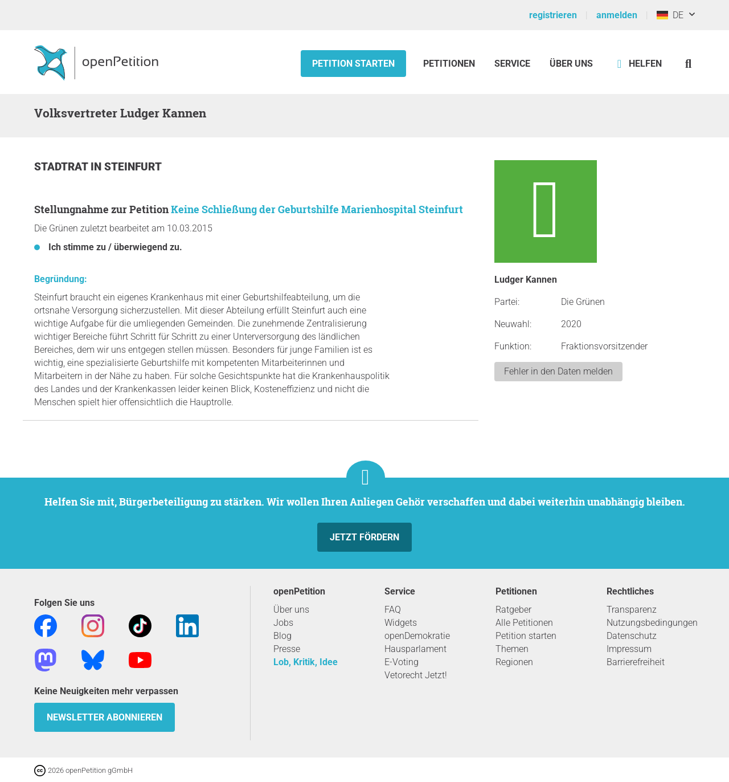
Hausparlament (415, 648)
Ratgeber (513, 609)
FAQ (392, 609)
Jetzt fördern (364, 537)
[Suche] (688, 63)
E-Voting (401, 662)
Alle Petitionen (524, 622)
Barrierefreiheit (636, 662)
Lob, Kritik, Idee (305, 662)
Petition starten (353, 63)
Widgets (400, 622)
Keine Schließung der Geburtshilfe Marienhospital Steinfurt (317, 209)
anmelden (616, 15)
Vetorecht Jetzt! (415, 675)
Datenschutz (632, 635)
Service (512, 63)
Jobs (283, 622)
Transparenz (632, 609)
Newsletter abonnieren (104, 717)
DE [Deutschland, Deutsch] (670, 15)
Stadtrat (62, 166)
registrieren (553, 15)
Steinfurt (133, 166)
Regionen (514, 662)
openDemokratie (417, 635)
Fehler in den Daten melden (558, 371)
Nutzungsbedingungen (652, 622)
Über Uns (571, 63)
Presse (286, 648)
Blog (282, 635)
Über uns (291, 609)
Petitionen (450, 63)
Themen (512, 648)
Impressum (629, 648)
